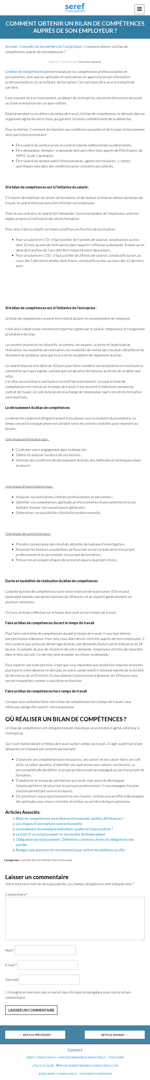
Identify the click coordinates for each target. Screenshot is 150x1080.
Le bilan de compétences (24, 71)
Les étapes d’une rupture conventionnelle (49, 824)
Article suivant (114, 1034)
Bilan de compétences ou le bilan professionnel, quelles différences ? (70, 818)
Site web (11, 979)
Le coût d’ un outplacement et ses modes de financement (60, 834)
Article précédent (35, 1034)
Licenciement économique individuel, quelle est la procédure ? (64, 829)
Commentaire (16, 894)
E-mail (11, 965)
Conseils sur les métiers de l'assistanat (46, 860)
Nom (9, 950)
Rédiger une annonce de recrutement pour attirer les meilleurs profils (70, 850)
